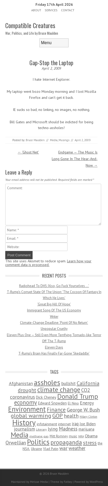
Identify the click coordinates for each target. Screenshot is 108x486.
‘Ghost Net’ (28, 152)
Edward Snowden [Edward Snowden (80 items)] (52, 403)
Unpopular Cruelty (54, 328)
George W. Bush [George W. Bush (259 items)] (83, 409)
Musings (64, 140)
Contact (67, 10)
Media (54, 140)
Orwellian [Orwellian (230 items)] (16, 442)
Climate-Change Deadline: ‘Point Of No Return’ (54, 322)
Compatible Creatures (30, 25)
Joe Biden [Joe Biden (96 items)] (88, 423)
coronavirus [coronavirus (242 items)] (22, 396)
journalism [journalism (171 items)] (24, 429)
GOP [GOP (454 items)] (57, 415)
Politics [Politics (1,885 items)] (38, 442)
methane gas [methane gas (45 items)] (39, 436)
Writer (54, 316)
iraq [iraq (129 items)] (75, 424)
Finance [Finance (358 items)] (56, 409)
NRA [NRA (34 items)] (81, 436)
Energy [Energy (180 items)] (87, 403)
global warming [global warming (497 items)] (31, 415)
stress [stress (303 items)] (90, 442)
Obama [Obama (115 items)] (91, 435)
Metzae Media (39, 482)
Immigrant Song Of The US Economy (54, 310)
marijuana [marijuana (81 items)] (86, 429)
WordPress (96, 482)
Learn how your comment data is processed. (48, 263)
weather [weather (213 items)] (77, 448)
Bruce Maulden (35, 140)
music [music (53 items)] (73, 436)
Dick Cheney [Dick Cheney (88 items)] (46, 397)
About (36, 10)
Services (51, 10)
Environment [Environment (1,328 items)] (27, 409)
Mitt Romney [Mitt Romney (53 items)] (59, 436)
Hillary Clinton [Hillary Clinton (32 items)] (88, 416)
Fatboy (68, 482)
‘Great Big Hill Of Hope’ (54, 304)
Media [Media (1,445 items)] (19, 434)
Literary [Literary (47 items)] (41, 429)
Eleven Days (54, 347)
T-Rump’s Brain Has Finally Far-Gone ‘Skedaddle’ (54, 353)
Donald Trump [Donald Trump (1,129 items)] (77, 396)
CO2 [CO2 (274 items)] (85, 390)
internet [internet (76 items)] (64, 423)
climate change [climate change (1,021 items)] (58, 389)
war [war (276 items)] (63, 448)
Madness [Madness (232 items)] (68, 429)
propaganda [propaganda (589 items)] (66, 442)
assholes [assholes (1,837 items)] (47, 382)
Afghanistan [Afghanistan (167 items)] (21, 383)
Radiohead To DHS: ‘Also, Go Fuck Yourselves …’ (54, 286)
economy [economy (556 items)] (25, 402)
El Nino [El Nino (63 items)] (73, 403)
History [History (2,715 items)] (24, 422)
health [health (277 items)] (71, 415)
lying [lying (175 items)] (53, 429)
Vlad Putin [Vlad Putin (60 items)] (50, 448)
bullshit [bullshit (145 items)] (68, 383)
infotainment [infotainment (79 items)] (47, 423)
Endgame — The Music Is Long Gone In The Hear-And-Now (74, 159)
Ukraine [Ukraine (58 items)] (36, 449)
